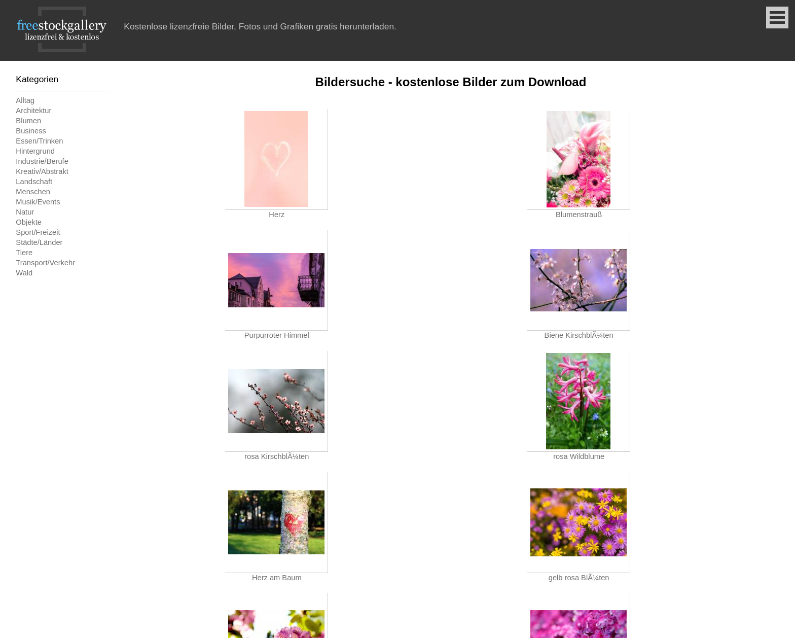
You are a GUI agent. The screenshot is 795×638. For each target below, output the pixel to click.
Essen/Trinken (39, 141)
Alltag (25, 100)
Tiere (24, 253)
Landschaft (34, 182)
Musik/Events (38, 202)
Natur (25, 212)
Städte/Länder (39, 242)
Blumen (28, 121)
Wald (24, 273)
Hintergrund (35, 151)
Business (31, 131)
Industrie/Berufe (42, 161)
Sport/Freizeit (38, 232)
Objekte (29, 222)
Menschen (33, 192)
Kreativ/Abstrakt (42, 171)
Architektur (33, 111)
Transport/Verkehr (45, 263)
